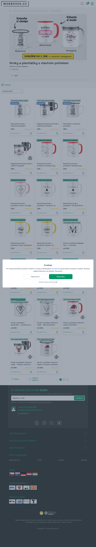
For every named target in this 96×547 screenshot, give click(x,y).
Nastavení (35, 276)
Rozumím (61, 276)
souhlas (55, 269)
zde (56, 282)
